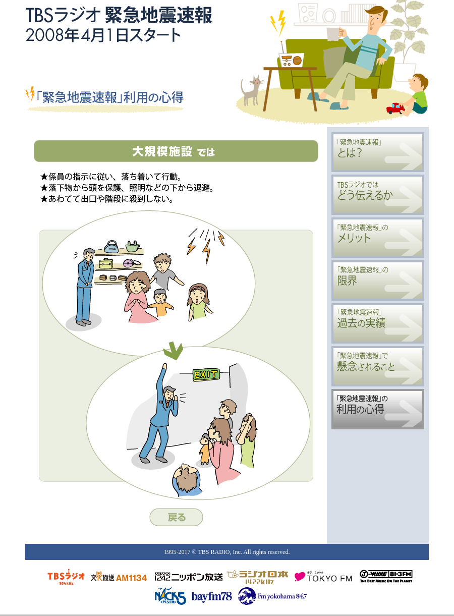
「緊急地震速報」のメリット (377, 237)
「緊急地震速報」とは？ (377, 152)
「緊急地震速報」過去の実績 (377, 323)
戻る (176, 517)
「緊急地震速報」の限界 (377, 280)
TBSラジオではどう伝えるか (377, 195)
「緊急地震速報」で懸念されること (377, 366)
